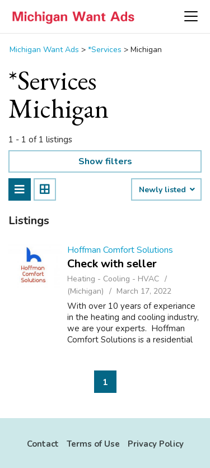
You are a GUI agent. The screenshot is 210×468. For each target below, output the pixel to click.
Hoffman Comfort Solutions (120, 250)
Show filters (105, 161)
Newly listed (166, 190)
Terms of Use (93, 444)
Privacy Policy (156, 444)
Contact (43, 444)
